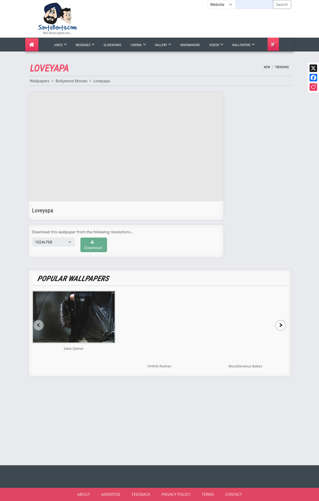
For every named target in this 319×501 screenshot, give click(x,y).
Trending (282, 67)
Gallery (163, 45)
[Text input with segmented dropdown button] (254, 4)
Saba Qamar (74, 348)
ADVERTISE (110, 494)
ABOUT (83, 494)
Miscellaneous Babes (245, 366)
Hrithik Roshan (160, 366)
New (267, 67)
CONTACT (233, 494)
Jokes (61, 45)
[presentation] (38, 325)
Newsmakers (190, 45)
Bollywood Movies (71, 81)
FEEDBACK (141, 494)
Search (282, 4)
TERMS (208, 494)
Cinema (139, 45)
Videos (216, 45)
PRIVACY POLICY (176, 494)
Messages (86, 45)
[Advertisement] (207, 23)
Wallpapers (244, 45)
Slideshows (112, 45)
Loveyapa (101, 81)
